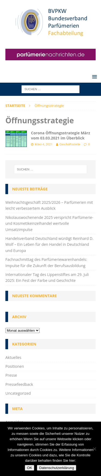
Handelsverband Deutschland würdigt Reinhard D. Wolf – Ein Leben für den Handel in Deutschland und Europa (49, 244)
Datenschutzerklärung (56, 468)
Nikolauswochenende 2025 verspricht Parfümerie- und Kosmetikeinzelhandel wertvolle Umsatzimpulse (49, 223)
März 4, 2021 (44, 144)
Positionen (14, 366)
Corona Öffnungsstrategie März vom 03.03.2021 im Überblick (60, 135)
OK (29, 468)
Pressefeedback (19, 384)
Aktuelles (13, 357)
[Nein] (94, 449)
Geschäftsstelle (70, 144)
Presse (11, 375)
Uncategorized (18, 393)
